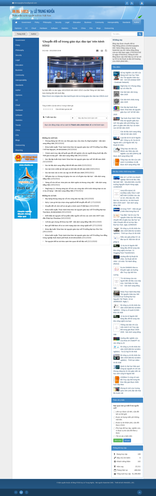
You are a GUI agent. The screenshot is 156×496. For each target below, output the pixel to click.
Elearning (19, 150)
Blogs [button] (98, 28)
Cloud (17, 105)
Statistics (18, 120)
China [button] (83, 28)
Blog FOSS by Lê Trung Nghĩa (83, 483)
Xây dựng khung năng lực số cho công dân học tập (64, 199)
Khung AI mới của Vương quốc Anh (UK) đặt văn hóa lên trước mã (127, 390)
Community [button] (99, 22)
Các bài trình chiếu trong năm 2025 (129, 101)
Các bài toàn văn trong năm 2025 (128, 93)
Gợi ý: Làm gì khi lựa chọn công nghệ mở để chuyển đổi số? (67, 202)
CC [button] (26, 28)
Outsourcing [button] (109, 28)
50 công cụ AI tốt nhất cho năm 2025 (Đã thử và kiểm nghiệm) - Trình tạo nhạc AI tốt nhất (127, 230)
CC (16, 100)
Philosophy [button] (47, 22)
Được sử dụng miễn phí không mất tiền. (126, 418)
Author (17, 90)
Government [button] (26, 22)
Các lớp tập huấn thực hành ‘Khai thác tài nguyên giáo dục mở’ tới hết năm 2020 (75, 159)
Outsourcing (20, 145)
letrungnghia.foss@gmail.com (25, 3)
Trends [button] (74, 28)
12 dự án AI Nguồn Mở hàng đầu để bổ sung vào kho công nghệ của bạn (126, 318)
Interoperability (21, 80)
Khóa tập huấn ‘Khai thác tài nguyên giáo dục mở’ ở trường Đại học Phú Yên (73, 229)
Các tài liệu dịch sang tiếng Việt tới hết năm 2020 (63, 165)
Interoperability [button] (113, 22)
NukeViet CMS (108, 483)
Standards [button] (126, 22)
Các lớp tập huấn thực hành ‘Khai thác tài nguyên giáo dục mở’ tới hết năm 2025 (126, 110)
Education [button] (77, 22)
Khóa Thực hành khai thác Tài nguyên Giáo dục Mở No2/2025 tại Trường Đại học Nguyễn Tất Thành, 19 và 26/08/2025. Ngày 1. (126, 297)
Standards (19, 85)
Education (19, 65)
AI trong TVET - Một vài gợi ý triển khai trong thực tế (130, 210)
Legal (17, 60)
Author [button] (136, 22)
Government (20, 40)
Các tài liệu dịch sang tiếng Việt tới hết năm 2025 (130, 133)
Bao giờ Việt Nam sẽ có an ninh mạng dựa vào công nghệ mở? (68, 225)
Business (18, 70)
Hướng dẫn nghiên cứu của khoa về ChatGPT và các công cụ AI (126, 340)
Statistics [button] (64, 28)
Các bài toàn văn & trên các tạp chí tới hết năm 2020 (64, 173)
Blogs (17, 140)
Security (18, 55)
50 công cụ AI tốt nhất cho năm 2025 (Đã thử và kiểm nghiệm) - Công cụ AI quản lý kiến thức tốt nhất (127, 308)
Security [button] (58, 22)
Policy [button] (37, 22)
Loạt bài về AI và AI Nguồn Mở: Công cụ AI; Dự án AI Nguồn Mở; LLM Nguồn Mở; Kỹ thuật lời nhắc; (127, 141)
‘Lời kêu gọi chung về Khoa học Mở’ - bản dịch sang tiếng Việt (68, 222)
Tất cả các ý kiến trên (122, 436)
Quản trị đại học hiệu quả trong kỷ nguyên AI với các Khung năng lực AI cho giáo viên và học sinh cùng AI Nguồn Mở (126, 370)
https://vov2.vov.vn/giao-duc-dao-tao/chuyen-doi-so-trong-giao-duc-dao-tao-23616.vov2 (75, 96)
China (17, 130)
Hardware (19, 110)
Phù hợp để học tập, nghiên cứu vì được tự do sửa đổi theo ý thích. (126, 430)
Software (18, 115)
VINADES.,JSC (128, 483)
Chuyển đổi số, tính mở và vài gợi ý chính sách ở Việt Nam (67, 206)
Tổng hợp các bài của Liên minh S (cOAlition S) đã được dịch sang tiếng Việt (130, 162)
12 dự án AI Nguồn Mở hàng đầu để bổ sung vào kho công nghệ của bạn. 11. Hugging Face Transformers (126, 249)
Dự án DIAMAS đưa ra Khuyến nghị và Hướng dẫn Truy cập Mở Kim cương (125, 271)
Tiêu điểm (116, 67)
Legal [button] (67, 22)
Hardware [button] (43, 28)
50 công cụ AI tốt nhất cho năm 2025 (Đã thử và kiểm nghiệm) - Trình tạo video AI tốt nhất (127, 359)
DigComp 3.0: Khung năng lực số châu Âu (130, 87)
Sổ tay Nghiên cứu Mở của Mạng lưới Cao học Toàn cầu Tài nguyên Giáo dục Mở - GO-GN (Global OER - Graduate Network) (127, 77)
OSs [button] (91, 28)
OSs (17, 135)
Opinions (18, 95)
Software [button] (54, 28)
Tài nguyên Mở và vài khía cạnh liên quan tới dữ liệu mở (66, 241)
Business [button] (87, 22)
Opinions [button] (18, 28)
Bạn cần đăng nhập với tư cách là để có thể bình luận (74, 125)
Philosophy (19, 50)
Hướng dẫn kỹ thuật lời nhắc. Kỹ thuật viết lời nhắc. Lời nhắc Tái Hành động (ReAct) (125, 260)
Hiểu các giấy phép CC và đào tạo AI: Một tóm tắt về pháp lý (126, 239)
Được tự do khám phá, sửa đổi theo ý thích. (126, 424)
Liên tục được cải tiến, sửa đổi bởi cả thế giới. (126, 413)
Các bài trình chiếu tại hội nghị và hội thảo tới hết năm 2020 (67, 169)
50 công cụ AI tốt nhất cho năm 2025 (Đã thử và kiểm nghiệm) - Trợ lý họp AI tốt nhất (127, 349)
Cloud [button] (34, 28)
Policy (17, 45)
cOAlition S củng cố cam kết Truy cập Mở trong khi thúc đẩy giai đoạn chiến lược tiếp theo (126, 381)
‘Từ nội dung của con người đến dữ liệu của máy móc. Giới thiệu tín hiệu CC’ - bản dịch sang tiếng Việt (127, 283)
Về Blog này (117, 40)
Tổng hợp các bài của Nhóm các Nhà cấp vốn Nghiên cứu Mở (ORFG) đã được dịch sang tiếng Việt (127, 152)
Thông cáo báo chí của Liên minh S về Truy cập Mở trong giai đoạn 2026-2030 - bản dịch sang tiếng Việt (127, 329)
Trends (18, 125)
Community (19, 75)
